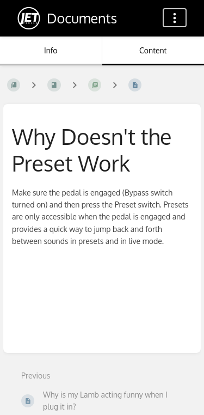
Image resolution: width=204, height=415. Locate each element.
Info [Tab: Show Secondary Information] (51, 50)
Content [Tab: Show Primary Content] (152, 50)
